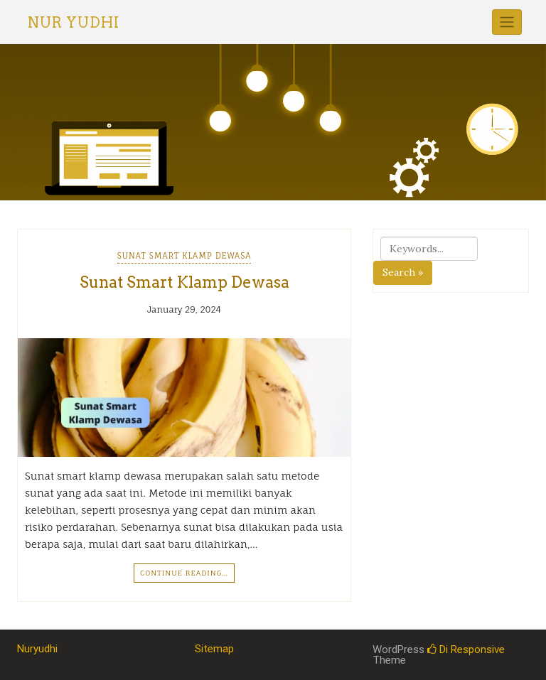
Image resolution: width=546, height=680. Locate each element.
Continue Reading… (184, 572)
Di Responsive (466, 649)
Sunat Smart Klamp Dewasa (184, 256)
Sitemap (214, 648)
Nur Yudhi (73, 22)
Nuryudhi (37, 648)
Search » (402, 272)
